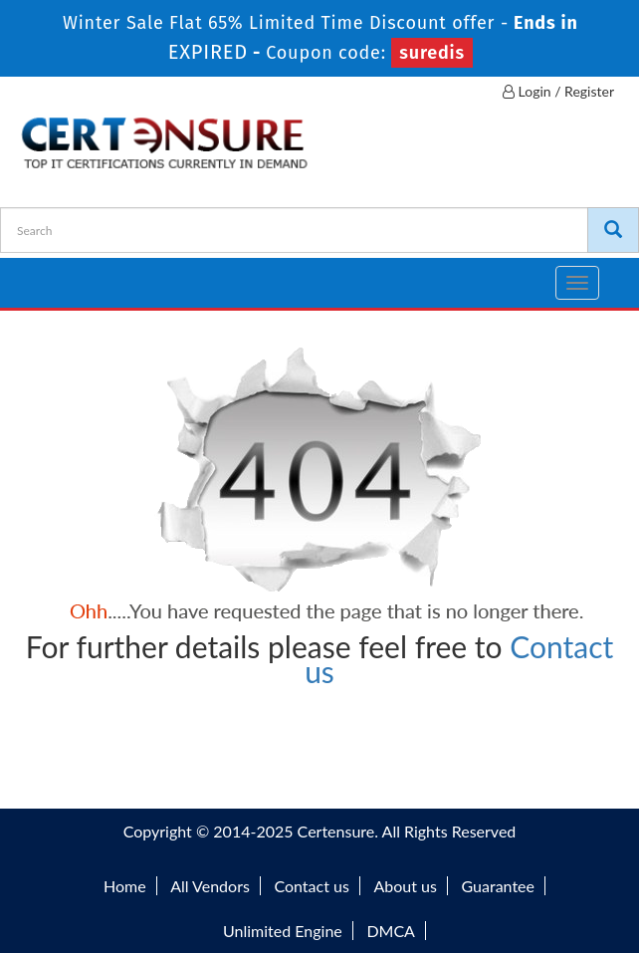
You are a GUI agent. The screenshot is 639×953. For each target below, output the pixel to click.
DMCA (390, 930)
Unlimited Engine (282, 930)
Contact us (311, 885)
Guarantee (498, 885)
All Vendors (210, 885)
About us (404, 885)
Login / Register (558, 91)
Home (125, 885)
